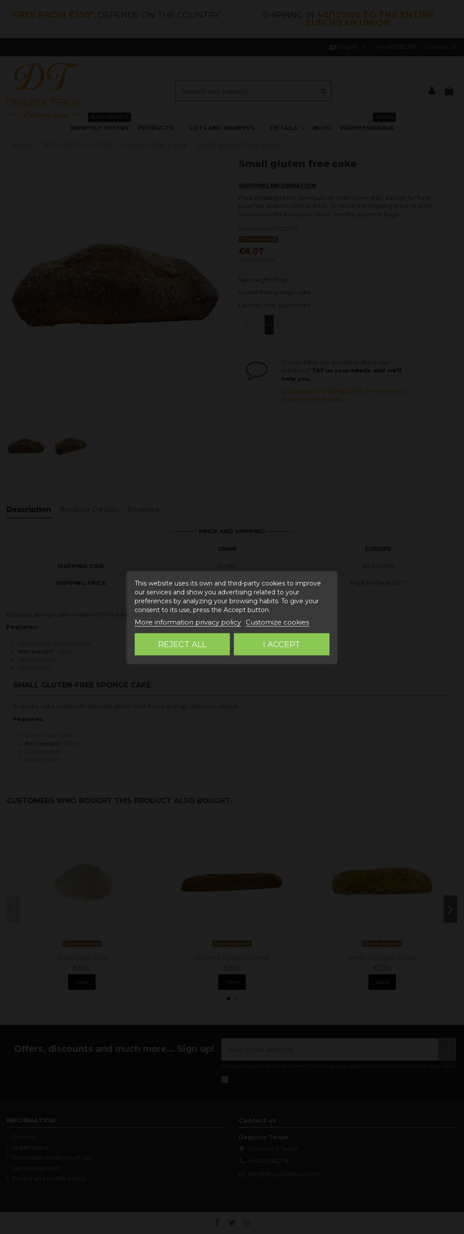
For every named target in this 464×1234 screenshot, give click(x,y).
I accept (281, 644)
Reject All (182, 644)
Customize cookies (277, 622)
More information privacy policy (188, 622)
